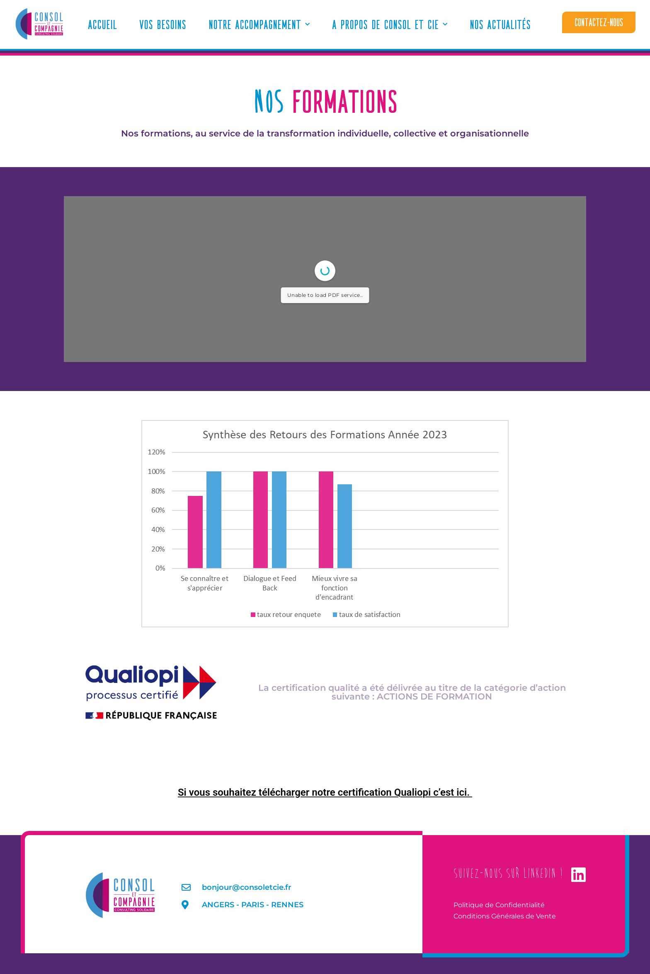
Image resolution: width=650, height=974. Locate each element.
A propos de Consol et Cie (389, 25)
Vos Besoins (162, 24)
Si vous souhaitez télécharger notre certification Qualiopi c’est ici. (325, 792)
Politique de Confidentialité (499, 905)
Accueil (102, 24)
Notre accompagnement (259, 25)
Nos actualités (500, 24)
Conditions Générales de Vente (505, 916)
